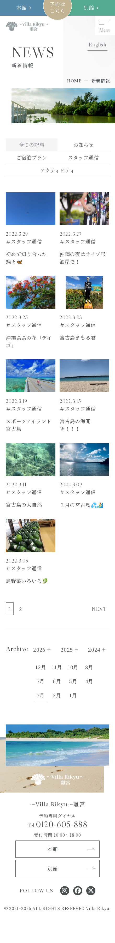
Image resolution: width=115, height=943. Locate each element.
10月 (73, 667)
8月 (89, 667)
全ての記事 (32, 144)
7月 (41, 681)
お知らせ (83, 144)
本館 (21, 7)
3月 (41, 695)
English (97, 44)
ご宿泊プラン (31, 157)
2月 (57, 695)
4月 (89, 681)
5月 (73, 681)
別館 (89, 7)
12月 (40, 667)
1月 (73, 695)
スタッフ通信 (83, 157)
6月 (57, 681)
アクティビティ (57, 170)
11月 (57, 667)
